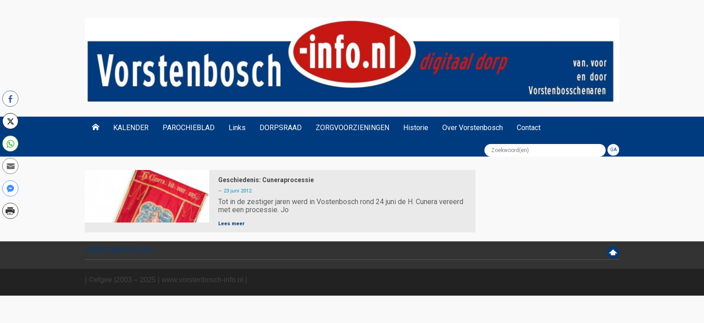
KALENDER (131, 127)
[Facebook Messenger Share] (10, 188)
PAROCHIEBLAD (189, 127)
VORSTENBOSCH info (119, 250)
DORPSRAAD (281, 127)
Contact (529, 127)
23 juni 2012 (237, 191)
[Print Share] (10, 211)
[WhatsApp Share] (10, 143)
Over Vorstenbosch (472, 127)
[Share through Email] (10, 166)
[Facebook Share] (10, 99)
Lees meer (231, 223)
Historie (415, 127)
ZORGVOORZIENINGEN (352, 127)
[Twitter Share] (10, 121)
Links (237, 127)
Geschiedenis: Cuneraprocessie (266, 179)
